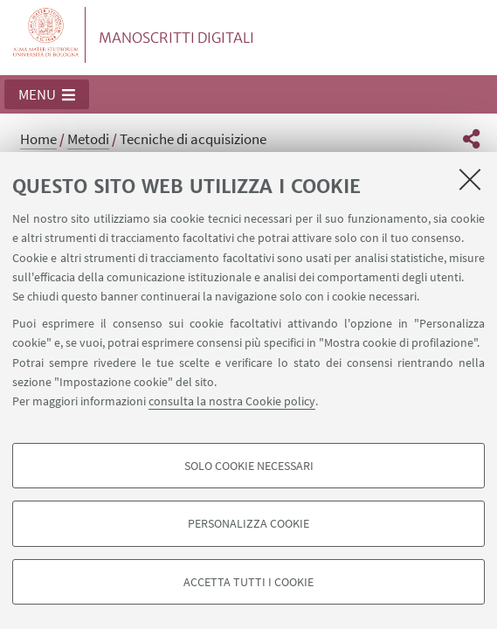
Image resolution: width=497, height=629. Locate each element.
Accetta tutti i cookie (248, 582)
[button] (46, 94)
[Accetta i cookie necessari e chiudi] (470, 179)
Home (38, 139)
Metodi (88, 139)
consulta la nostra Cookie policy (231, 401)
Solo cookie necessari (249, 465)
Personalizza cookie (248, 523)
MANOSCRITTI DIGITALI (176, 37)
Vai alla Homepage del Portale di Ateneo (46, 35)
